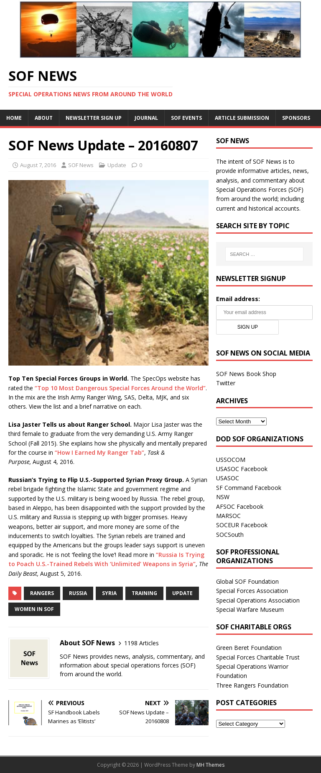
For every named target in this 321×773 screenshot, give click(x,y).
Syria (109, 593)
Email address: (238, 299)
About (44, 117)
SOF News (81, 165)
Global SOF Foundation (247, 581)
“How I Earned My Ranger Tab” (99, 452)
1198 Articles (141, 643)
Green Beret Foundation (249, 648)
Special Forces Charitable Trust (258, 657)
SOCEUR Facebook (242, 525)
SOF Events (186, 117)
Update (116, 165)
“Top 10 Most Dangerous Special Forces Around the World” (120, 388)
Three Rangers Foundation (252, 685)
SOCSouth (230, 535)
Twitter (225, 383)
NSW (222, 497)
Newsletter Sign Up (94, 117)
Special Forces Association (252, 591)
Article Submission (242, 117)
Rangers (42, 593)
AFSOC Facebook (239, 506)
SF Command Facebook (248, 488)
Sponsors (296, 117)
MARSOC (228, 516)
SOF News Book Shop (246, 374)
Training (144, 593)
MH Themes (210, 764)
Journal (146, 117)
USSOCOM (230, 460)
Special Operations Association (258, 600)
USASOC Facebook (242, 469)
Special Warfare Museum (250, 609)
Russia (78, 593)
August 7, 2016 (38, 165)
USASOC (227, 478)
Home (14, 117)
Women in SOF (34, 609)
